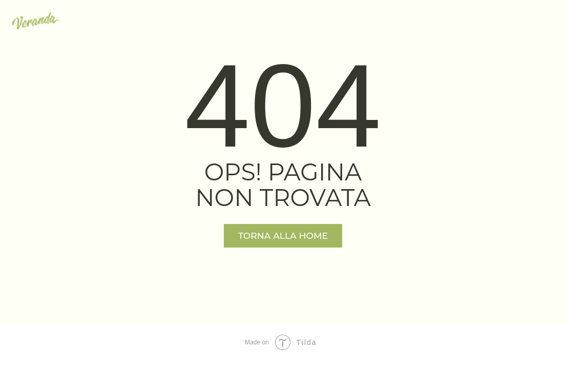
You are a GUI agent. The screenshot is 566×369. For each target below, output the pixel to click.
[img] (35, 21)
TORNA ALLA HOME (283, 235)
